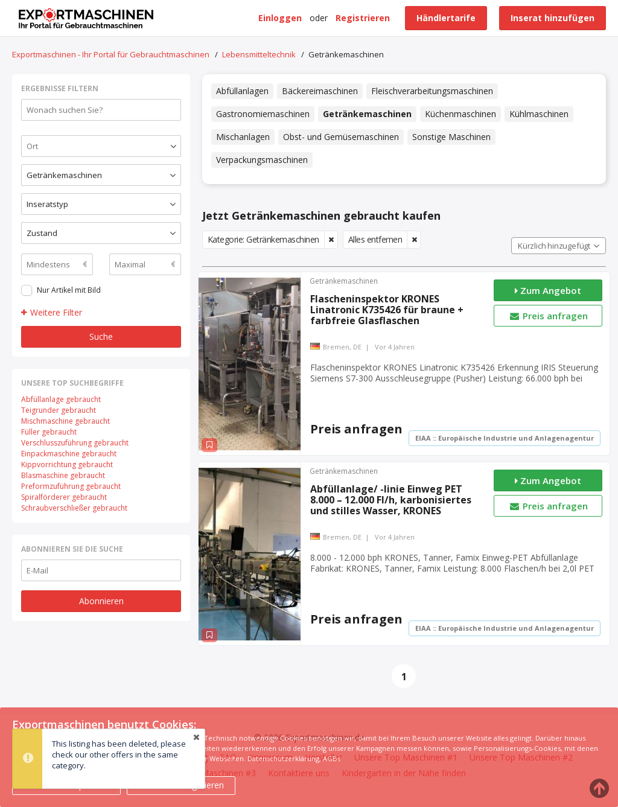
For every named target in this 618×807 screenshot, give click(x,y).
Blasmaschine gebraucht (63, 475)
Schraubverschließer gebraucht (74, 508)
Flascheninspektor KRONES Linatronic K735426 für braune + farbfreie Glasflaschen (387, 309)
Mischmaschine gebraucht (65, 421)
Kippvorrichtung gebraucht (67, 464)
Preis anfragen (548, 316)
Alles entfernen (375, 239)
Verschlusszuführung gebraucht (75, 443)
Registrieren (363, 18)
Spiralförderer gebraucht (64, 497)
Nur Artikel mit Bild (69, 290)
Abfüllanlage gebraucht (61, 399)
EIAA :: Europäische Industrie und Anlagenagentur (504, 437)
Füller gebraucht (49, 432)
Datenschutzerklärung (283, 758)
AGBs (331, 758)
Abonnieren (101, 601)
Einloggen (280, 18)
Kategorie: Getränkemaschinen (263, 239)
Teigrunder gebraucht (58, 410)
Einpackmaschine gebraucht (68, 453)
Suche (101, 336)
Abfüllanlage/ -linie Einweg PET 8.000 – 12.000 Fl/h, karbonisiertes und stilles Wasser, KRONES (390, 499)
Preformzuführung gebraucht (71, 486)
